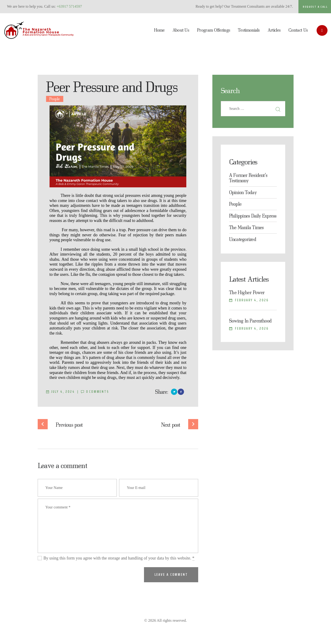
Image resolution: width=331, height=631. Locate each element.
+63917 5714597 (69, 6)
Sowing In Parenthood (250, 320)
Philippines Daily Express (253, 215)
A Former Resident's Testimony (248, 177)
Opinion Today (243, 192)
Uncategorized (242, 239)
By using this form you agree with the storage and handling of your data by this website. (118, 558)
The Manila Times (246, 227)
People (54, 98)
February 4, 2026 (251, 300)
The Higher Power (247, 292)
